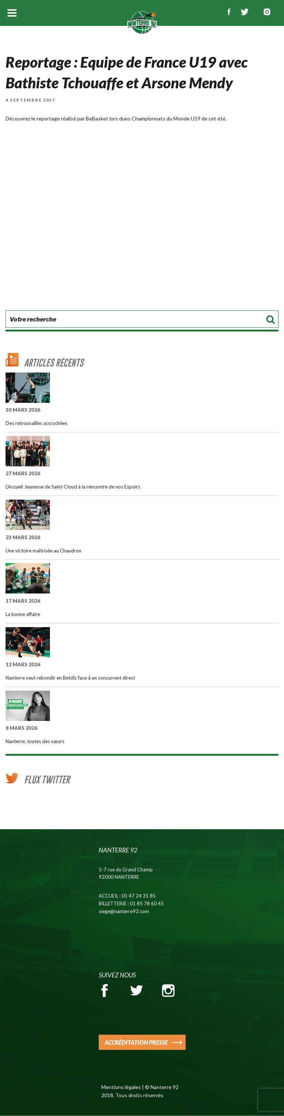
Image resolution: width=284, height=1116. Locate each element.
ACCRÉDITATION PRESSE (136, 1042)
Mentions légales (121, 1087)
